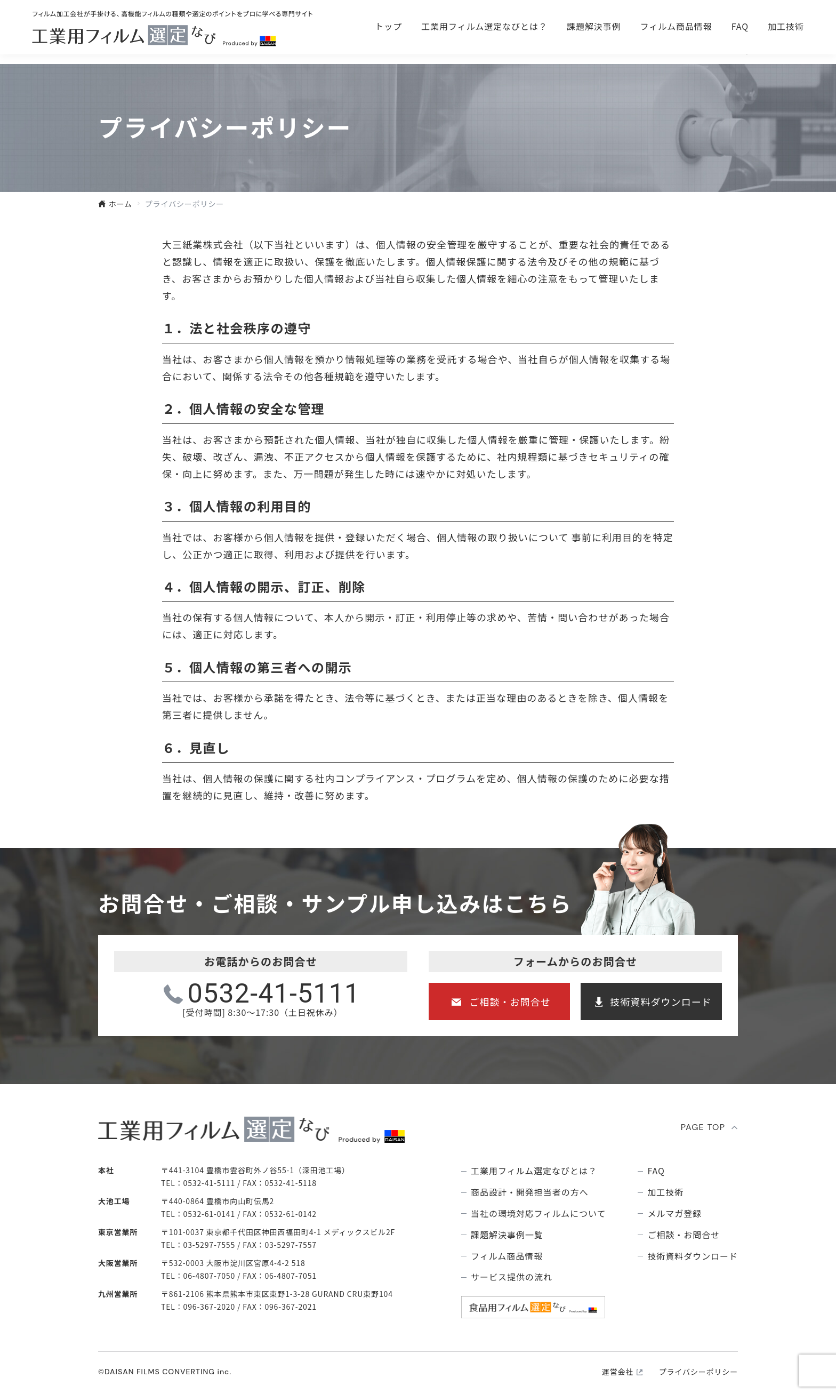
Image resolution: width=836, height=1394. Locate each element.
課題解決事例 (594, 49)
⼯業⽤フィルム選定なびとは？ (484, 49)
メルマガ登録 (674, 1213)
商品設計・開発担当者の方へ (529, 1192)
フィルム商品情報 (676, 49)
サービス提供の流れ (511, 1277)
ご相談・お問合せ (593, 21)
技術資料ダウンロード (661, 1001)
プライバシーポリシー (698, 1371)
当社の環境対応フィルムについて (538, 1213)
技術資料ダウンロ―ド (740, 21)
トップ (388, 49)
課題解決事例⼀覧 (507, 1234)
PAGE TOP (703, 1127)
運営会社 (617, 1371)
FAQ (740, 49)
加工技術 (786, 49)
